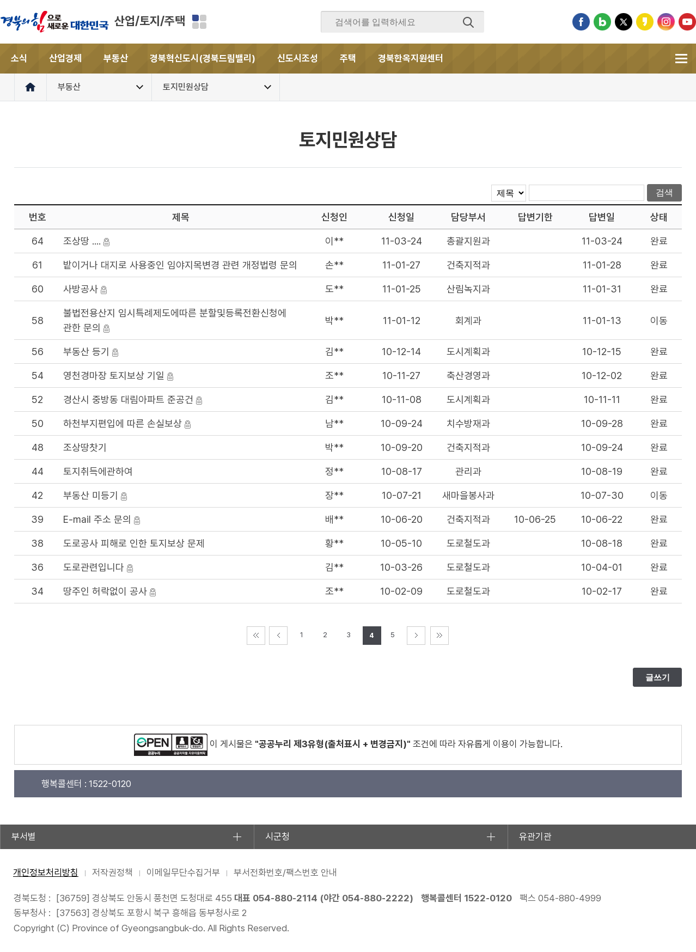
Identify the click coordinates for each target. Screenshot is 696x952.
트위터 (623, 21)
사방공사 (80, 289)
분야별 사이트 (199, 22)
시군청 (277, 836)
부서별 (23, 836)
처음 (256, 635)
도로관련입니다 (93, 567)
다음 (416, 635)
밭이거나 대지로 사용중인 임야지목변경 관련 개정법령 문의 (180, 265)
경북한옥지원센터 (410, 58)
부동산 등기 (86, 351)
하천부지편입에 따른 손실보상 (122, 423)
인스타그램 (666, 21)
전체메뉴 (681, 59)
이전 (278, 635)
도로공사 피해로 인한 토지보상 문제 (134, 543)
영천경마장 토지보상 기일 (113, 375)
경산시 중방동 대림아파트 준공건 (128, 399)
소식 (19, 58)
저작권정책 (112, 872)
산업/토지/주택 (149, 21)
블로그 (602, 21)
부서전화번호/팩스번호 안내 (285, 872)
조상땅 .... (82, 241)
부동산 (115, 58)
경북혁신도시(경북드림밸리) (202, 58)
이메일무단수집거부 (183, 872)
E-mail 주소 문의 (97, 519)
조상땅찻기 (85, 447)
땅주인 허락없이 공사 (105, 591)
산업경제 (65, 58)
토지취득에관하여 (98, 471)
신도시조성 (297, 58)
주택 (348, 58)
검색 (468, 22)
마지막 (439, 635)
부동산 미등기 (90, 495)
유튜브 (687, 21)
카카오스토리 (645, 21)
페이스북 (581, 21)
